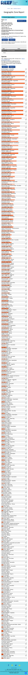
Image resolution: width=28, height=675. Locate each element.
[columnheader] (4, 48)
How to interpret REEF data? (7, 37)
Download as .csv (22, 20)
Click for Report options (9, 17)
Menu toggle (26, 2)
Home (8, 8)
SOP (6, 19)
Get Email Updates (14, 667)
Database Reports (17, 8)
